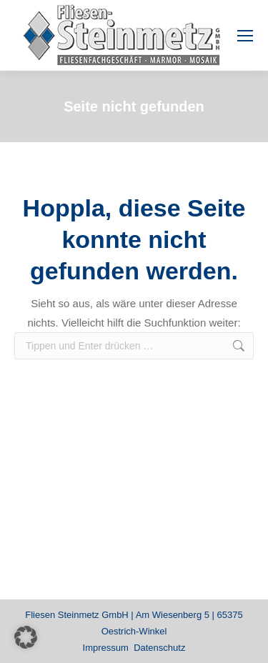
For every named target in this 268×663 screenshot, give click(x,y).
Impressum (106, 647)
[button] (25, 637)
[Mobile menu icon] (245, 35)
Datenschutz (159, 647)
